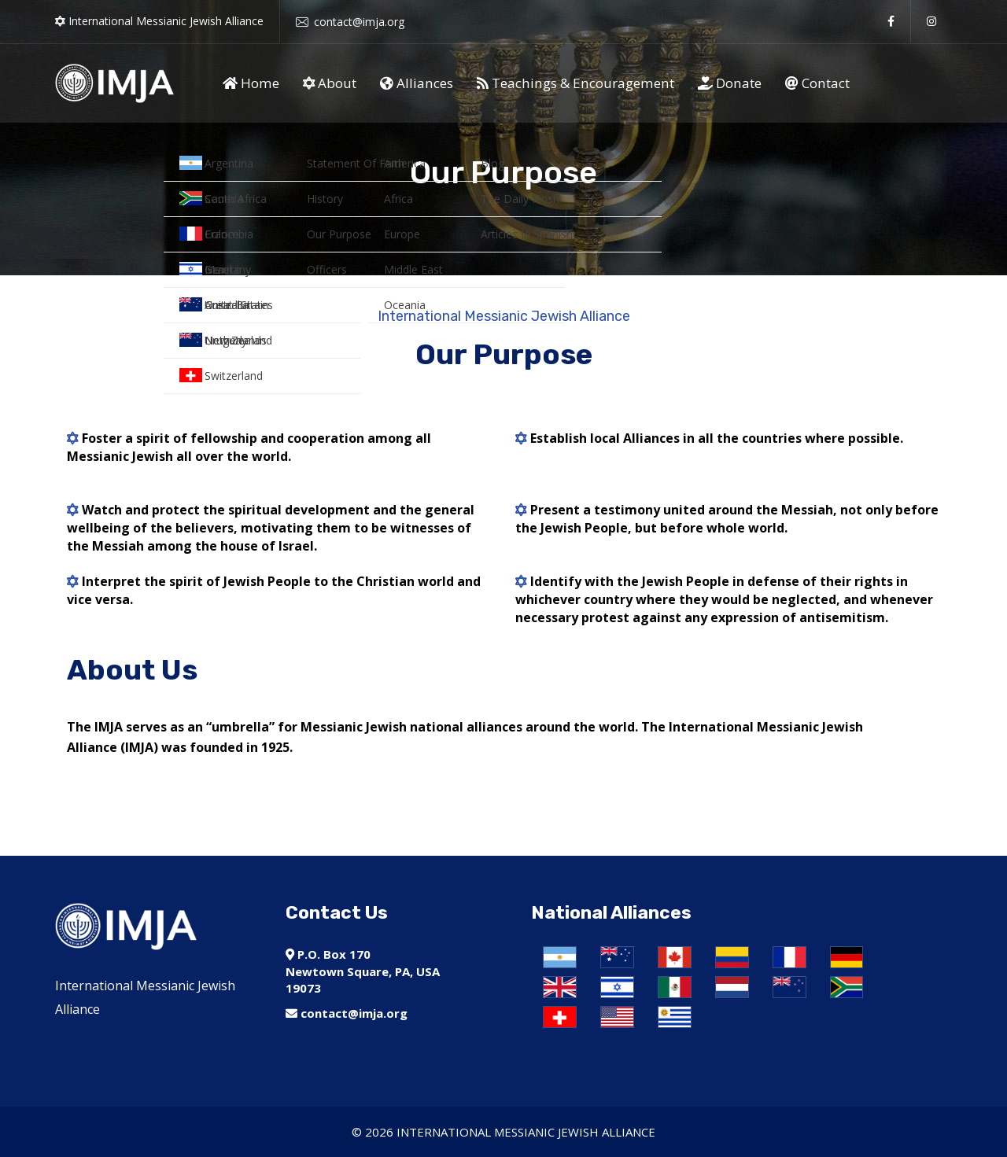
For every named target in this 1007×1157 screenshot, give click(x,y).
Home (251, 83)
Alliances (416, 83)
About (329, 83)
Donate (730, 83)
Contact (817, 83)
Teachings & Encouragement (575, 83)
